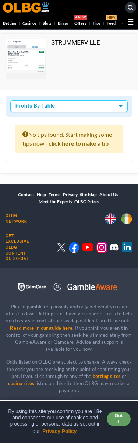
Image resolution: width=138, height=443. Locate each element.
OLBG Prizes (86, 201)
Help (41, 194)
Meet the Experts (55, 201)
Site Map (88, 194)
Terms (54, 194)
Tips (96, 23)
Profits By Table (35, 106)
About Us (108, 194)
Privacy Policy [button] (59, 431)
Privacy (70, 194)
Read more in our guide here (41, 328)
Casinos (29, 23)
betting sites (107, 376)
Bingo (63, 23)
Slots (47, 23)
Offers (80, 21)
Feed (111, 21)
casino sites (21, 383)
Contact (26, 194)
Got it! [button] (119, 419)
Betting (9, 23)
